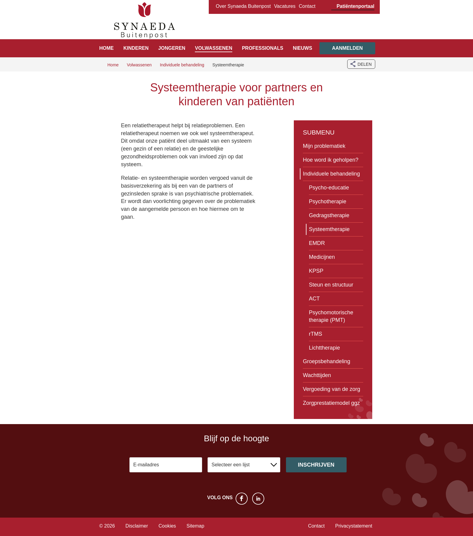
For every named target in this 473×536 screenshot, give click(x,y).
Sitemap (195, 525)
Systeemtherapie (329, 229)
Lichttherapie (324, 348)
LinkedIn (258, 499)
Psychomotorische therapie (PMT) (331, 316)
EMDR (317, 243)
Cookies (167, 525)
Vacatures (285, 6)
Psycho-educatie (329, 188)
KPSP (316, 271)
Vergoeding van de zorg (331, 389)
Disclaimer (136, 525)
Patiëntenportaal (355, 6)
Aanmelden (347, 48)
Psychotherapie (327, 201)
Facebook (242, 499)
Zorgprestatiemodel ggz (331, 403)
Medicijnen (322, 257)
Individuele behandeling (331, 174)
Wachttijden (317, 375)
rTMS (315, 334)
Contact (307, 6)
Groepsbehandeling (326, 361)
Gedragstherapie (329, 215)
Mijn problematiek (324, 146)
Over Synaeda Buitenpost (243, 6)
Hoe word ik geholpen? (330, 160)
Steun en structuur (331, 285)
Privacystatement (353, 525)
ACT (314, 299)
